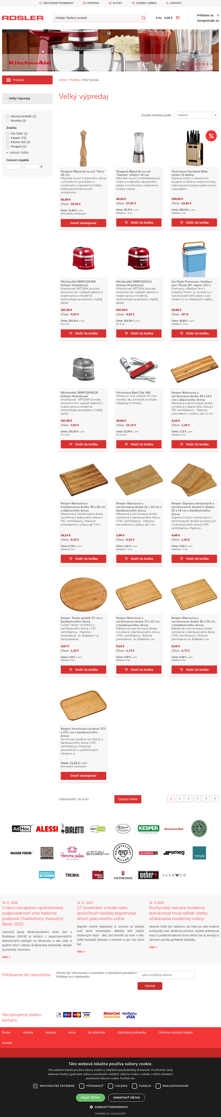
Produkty (15, 80)
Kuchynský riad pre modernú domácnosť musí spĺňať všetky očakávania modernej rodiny (178, 913)
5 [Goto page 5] (206, 798)
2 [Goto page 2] (179, 798)
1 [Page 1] (171, 798)
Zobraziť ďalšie (128, 799)
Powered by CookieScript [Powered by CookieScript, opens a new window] (110, 1113)
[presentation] (169, 999)
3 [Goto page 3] (188, 798)
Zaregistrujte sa (208, 20)
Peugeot (16, 147)
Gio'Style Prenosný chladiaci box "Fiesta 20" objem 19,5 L (192, 283)
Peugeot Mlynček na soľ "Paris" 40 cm (83, 173)
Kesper (16, 138)
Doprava (93, 3)
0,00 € (168, 18)
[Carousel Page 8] (211, 64)
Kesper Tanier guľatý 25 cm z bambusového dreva (81, 619)
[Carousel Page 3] (191, 64)
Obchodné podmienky (58, 3)
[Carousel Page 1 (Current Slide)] (183, 64)
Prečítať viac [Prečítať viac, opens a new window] (127, 1078)
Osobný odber (146, 3)
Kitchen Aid (18, 142)
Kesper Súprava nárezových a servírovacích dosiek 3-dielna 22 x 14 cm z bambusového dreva (193, 508)
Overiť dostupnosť (83, 223)
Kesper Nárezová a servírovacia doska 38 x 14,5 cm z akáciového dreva (192, 396)
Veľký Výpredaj (90, 79)
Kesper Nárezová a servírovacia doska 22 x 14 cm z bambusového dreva (138, 506)
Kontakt (176, 3)
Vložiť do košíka (142, 222)
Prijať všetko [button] (90, 1097)
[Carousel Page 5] (199, 64)
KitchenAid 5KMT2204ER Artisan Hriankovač (78, 283)
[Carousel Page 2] (187, 64)
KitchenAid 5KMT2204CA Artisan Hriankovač (134, 283)
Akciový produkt (21, 116)
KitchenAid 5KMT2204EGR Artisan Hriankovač (79, 394)
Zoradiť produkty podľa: (156, 115)
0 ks (159, 18)
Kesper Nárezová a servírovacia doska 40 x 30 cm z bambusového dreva (193, 621)
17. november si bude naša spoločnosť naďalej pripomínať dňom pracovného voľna (106, 913)
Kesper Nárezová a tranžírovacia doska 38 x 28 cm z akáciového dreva (83, 506)
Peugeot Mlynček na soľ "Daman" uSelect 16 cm (133, 173)
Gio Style (16, 134)
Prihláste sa (205, 15)
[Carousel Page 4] (195, 64)
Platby (117, 3)
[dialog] (110, 1087)
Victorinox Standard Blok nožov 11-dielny (190, 173)
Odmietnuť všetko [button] (126, 1097)
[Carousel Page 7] (207, 64)
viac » (6, 957)
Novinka (16, 121)
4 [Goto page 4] (197, 798)
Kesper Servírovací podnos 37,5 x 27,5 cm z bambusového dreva (83, 732)
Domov (63, 79)
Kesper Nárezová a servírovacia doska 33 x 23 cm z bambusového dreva (137, 621)
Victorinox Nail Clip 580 (133, 392)
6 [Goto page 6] (215, 798)
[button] (110, 1107)
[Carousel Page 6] (203, 64)
